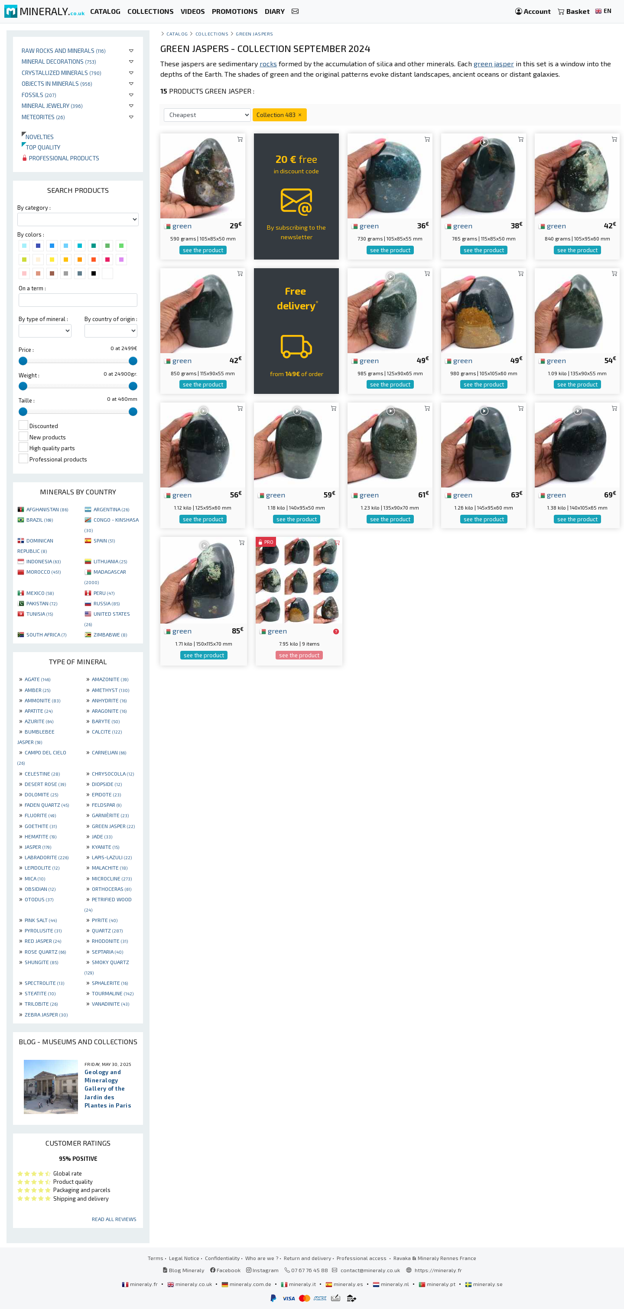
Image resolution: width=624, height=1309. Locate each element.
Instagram (262, 1270)
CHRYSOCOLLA (113, 773)
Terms (155, 1258)
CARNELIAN (109, 752)
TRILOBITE (41, 1003)
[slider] (23, 361)
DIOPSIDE (107, 784)
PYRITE (104, 920)
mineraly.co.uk (190, 1284)
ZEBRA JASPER (46, 1014)
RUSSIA (107, 603)
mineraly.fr (140, 1284)
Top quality (41, 147)
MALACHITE (109, 867)
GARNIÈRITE (110, 815)
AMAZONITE (110, 679)
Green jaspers (254, 33)
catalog (177, 33)
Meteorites (43, 116)
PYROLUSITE (43, 930)
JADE (102, 836)
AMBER (37, 690)
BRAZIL (39, 519)
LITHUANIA (110, 561)
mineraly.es (344, 1284)
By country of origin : (110, 318)
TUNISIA (39, 614)
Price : (26, 349)
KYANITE (105, 847)
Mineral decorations (59, 61)
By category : (34, 207)
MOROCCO (43, 571)
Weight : (29, 375)
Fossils (39, 94)
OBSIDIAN (40, 889)
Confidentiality (222, 1258)
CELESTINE (42, 773)
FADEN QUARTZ (47, 805)
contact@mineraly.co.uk (370, 1270)
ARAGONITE (109, 711)
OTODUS (39, 899)
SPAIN (104, 540)
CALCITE (107, 731)
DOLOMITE (41, 794)
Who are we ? (261, 1258)
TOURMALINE (112, 993)
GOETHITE (41, 826)
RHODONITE (110, 941)
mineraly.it (299, 1284)
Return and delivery (307, 1258)
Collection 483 (280, 114)
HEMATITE (40, 836)
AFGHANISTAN (47, 509)
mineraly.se (484, 1284)
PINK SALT (41, 920)
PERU (104, 593)
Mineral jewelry (52, 105)
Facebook (225, 1270)
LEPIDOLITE (42, 867)
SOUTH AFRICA (46, 634)
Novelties (38, 136)
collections (212, 33)
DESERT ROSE (45, 784)
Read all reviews (114, 1219)
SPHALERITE (110, 983)
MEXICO (40, 593)
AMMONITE (42, 700)
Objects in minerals (57, 83)
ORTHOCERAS (111, 889)
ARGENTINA (111, 509)
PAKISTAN (41, 603)
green (178, 225)
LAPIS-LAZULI (112, 857)
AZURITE (39, 721)
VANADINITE (110, 1003)
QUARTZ (107, 930)
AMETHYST (110, 690)
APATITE (38, 711)
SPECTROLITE (44, 983)
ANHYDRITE (109, 700)
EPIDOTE (106, 794)
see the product (203, 250)
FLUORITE (40, 815)
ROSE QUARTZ (45, 951)
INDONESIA (43, 561)
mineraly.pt (438, 1284)
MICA (35, 878)
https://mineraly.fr (438, 1270)
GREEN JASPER (113, 826)
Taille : (27, 400)
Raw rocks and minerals (64, 50)
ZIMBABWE (110, 634)
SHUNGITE (41, 962)
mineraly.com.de (247, 1284)
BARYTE (106, 721)
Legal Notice (184, 1258)
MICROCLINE (112, 878)
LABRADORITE (46, 857)
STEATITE (40, 993)
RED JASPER (43, 941)
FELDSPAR (106, 805)
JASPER (38, 847)
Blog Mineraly (183, 1270)
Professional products (60, 158)
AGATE (37, 679)
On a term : (32, 288)
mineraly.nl (391, 1284)
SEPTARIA (107, 951)
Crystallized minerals (61, 72)
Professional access (362, 1258)
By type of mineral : (43, 318)
